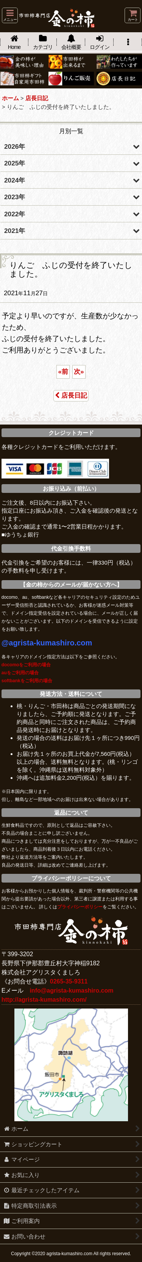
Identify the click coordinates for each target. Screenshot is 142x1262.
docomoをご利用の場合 (26, 664)
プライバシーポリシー (80, 907)
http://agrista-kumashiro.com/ (44, 999)
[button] (10, 15)
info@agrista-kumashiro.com (71, 990)
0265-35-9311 (69, 981)
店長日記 (71, 395)
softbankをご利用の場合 (27, 680)
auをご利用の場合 (20, 672)
